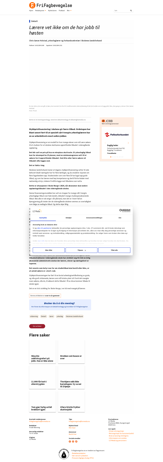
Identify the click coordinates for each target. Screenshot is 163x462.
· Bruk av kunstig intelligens (118, 436)
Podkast (62, 10)
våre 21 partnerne (47, 228)
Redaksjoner (40, 10)
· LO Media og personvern (117, 440)
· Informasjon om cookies (117, 438)
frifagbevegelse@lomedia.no (39, 421)
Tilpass (82, 250)
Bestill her (72, 434)
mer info (44, 241)
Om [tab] (117, 218)
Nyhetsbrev (52, 10)
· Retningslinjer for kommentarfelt (121, 433)
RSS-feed (72, 428)
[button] (128, 143)
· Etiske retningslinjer (116, 431)
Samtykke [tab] (45, 218)
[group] (117, 143)
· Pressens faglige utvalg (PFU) (82, 458)
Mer (69, 10)
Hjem (31, 10)
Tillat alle (112, 250)
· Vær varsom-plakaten (79, 456)
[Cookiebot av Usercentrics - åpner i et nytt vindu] (118, 210)
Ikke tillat (50, 250)
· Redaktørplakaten (78, 453)
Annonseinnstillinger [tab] (93, 218)
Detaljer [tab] (70, 218)
